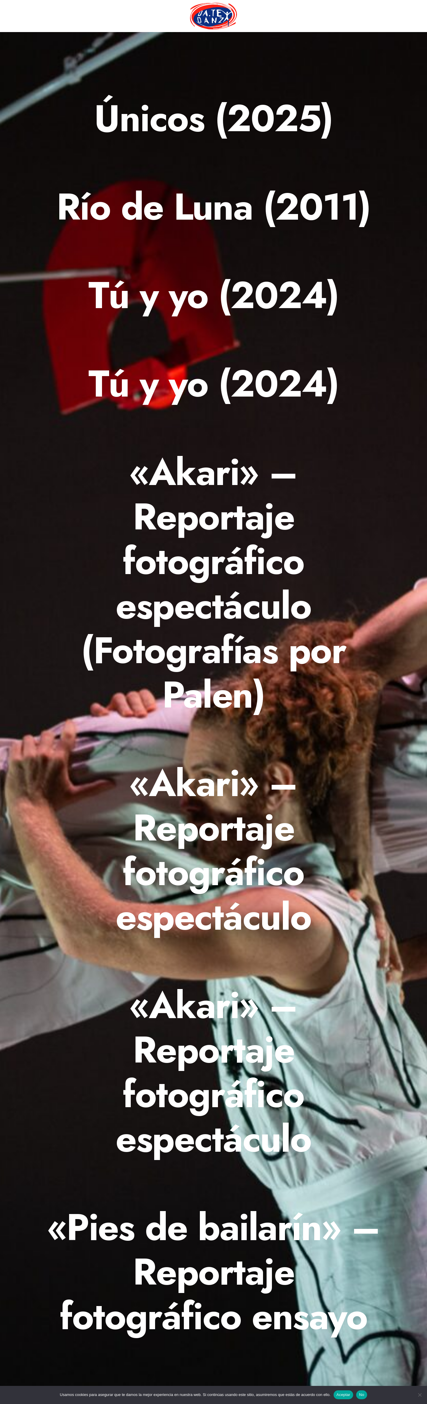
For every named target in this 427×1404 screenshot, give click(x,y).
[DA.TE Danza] (213, 16)
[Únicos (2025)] (213, 118)
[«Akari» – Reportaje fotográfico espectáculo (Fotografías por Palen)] (213, 584)
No (361, 1394)
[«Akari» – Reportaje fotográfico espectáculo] (213, 850)
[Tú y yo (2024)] (213, 295)
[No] (420, 1395)
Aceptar (343, 1394)
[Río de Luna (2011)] (213, 207)
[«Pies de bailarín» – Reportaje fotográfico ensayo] (213, 1272)
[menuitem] (213, 16)
